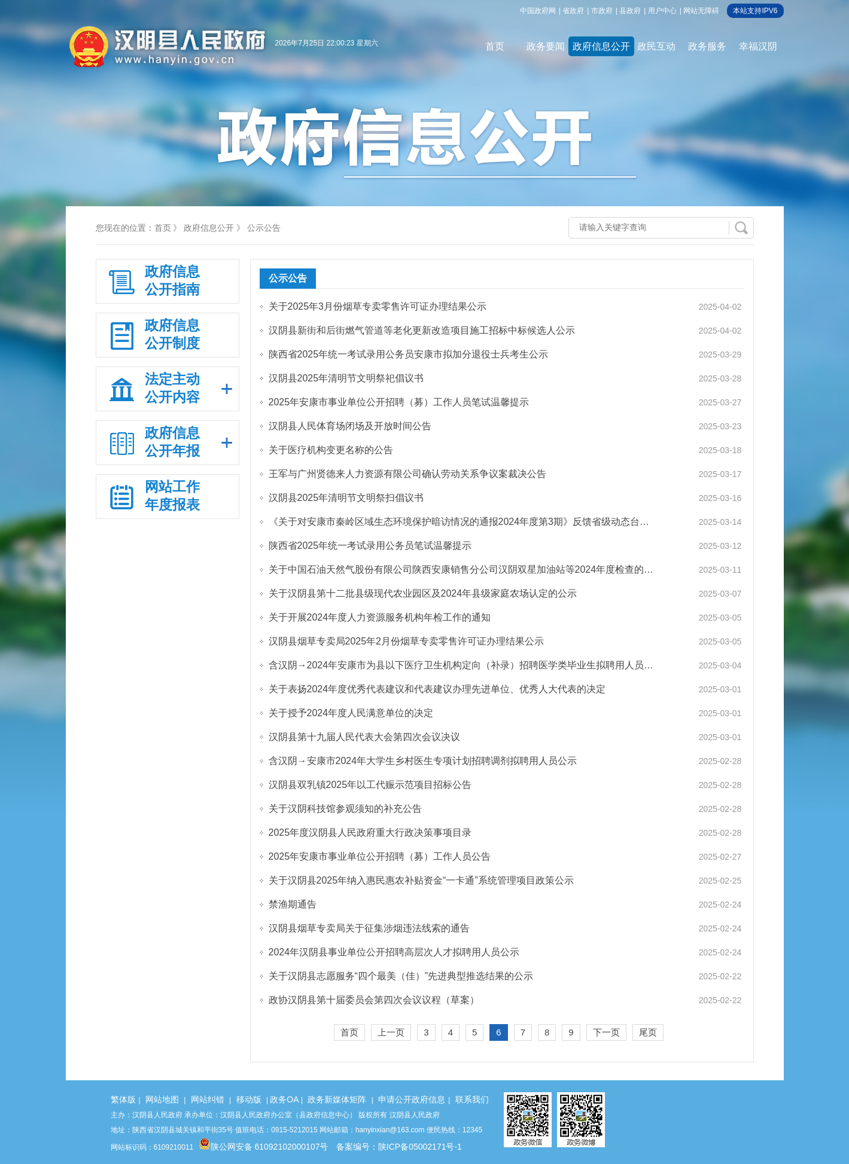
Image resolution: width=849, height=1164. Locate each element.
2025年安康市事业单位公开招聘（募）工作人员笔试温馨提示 (399, 402)
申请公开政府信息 (411, 1099)
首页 (494, 46)
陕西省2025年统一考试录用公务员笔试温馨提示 (370, 545)
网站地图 (162, 1099)
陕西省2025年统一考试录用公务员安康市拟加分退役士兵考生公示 (409, 354)
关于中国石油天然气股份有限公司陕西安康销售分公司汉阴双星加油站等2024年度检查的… (461, 569)
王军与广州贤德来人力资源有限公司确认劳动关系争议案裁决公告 (407, 474)
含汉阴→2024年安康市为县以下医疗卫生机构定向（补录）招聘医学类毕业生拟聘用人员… (461, 665)
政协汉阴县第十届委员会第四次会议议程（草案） (374, 1000)
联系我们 (472, 1099)
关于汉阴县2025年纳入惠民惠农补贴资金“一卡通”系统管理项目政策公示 (421, 880)
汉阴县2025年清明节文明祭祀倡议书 (346, 378)
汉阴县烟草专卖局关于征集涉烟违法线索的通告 (369, 928)
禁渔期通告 (293, 904)
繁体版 (123, 1099)
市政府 (602, 11)
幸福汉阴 (758, 46)
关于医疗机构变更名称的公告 (331, 450)
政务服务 (707, 46)
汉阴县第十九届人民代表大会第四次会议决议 (364, 737)
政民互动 (656, 46)
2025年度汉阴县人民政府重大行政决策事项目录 (370, 832)
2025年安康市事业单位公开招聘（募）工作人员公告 (380, 856)
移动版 (248, 1099)
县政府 (630, 11)
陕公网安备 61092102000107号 (263, 1146)
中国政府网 (538, 11)
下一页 (606, 1032)
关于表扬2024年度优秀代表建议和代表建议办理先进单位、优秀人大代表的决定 (437, 689)
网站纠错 (207, 1099)
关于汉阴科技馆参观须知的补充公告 (345, 809)
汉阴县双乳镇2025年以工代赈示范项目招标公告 (370, 785)
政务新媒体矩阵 (337, 1099)
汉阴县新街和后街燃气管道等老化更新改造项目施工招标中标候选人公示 (422, 330)
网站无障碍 (701, 11)
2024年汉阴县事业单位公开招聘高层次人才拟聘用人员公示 (394, 952)
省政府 (573, 11)
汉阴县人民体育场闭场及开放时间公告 (350, 426)
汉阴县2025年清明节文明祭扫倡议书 (346, 498)
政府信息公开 (601, 46)
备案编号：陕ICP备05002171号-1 (399, 1146)
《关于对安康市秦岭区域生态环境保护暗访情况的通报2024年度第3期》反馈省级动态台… (459, 522)
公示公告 (264, 228)
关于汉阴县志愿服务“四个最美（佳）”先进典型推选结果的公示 (401, 976)
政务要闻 (546, 46)
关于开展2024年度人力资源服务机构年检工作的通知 (380, 617)
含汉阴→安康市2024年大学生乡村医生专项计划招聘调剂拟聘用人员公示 (423, 761)
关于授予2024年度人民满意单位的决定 (351, 713)
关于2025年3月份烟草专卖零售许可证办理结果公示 (378, 306)
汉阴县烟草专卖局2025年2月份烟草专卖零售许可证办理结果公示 (406, 641)
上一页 (391, 1032)
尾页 (648, 1032)
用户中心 (662, 11)
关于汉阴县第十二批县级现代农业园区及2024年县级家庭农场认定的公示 (423, 593)
